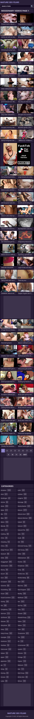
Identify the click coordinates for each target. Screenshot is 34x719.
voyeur (22, 661)
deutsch (5, 553)
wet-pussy (23, 673)
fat (4, 605)
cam (4, 530)
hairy (4, 629)
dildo (4, 557)
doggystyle (6, 561)
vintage (22, 657)
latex (4, 681)
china (4, 545)
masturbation (24, 506)
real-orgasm (24, 589)
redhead (22, 597)
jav (3, 665)
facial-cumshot (8, 597)
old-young (23, 549)
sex (21, 601)
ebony (4, 569)
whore (22, 681)
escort (4, 573)
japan (4, 657)
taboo (22, 621)
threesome (23, 633)
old (21, 542)
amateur (6, 490)
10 (12, 454)
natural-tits (23, 530)
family (5, 601)
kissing (5, 673)
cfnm (4, 538)
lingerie (22, 498)
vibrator (22, 653)
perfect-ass (23, 573)
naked (21, 522)
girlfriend (5, 617)
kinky (4, 669)
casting (5, 534)
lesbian (22, 494)
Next (25, 454)
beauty (5, 526)
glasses (5, 621)
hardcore (6, 641)
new (21, 534)
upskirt (22, 649)
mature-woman (25, 518)
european (6, 581)
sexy (21, 609)
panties (22, 561)
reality (22, 593)
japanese (6, 661)
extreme (5, 585)
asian (4, 506)
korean (5, 677)
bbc (4, 514)
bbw (4, 518)
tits (21, 637)
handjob (5, 637)
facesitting (6, 589)
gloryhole (5, 625)
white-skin (23, 677)
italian (4, 653)
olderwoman (24, 557)
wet (21, 669)
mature (22, 510)
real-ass (22, 585)
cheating (5, 542)
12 (20, 454)
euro (4, 577)
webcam (22, 665)
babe (4, 510)
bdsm (5, 522)
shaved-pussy (24, 617)
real (21, 581)
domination (6, 565)
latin (21, 490)
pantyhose (23, 565)
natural (22, 526)
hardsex (5, 645)
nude (21, 538)
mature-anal (24, 514)
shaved (22, 613)
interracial (6, 649)
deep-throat (7, 549)
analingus (6, 498)
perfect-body (23, 577)
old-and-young (25, 545)
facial (4, 593)
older (21, 553)
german (5, 613)
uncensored (23, 645)
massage (22, 502)
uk (20, 641)
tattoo (22, 625)
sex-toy (22, 605)
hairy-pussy (6, 633)
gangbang (6, 609)
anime (4, 502)
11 (16, 454)
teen (21, 629)
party (21, 569)
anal (4, 494)
